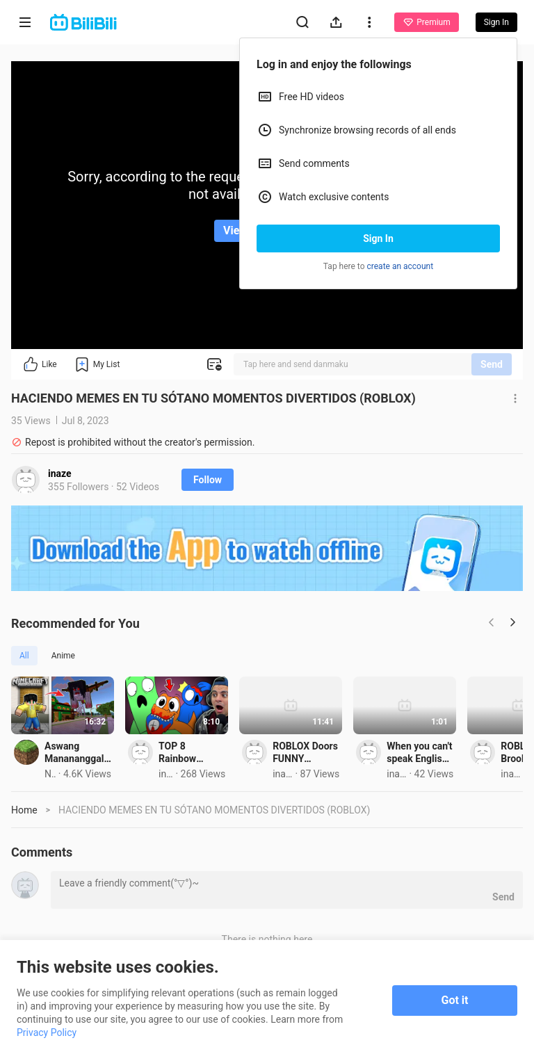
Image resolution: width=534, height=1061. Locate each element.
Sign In (378, 238)
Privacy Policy (46, 1032)
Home (24, 892)
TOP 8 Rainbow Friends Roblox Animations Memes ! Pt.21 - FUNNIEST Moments (399, 835)
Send (491, 364)
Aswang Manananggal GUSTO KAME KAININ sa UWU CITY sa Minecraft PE (148, 835)
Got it (455, 1000)
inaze (60, 473)
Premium (426, 22)
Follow (207, 479)
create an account (400, 266)
